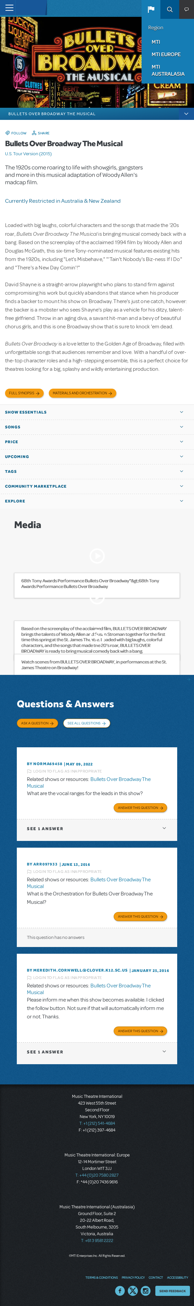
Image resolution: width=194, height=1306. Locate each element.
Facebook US (120, 1291)
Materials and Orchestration (80, 393)
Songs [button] (13, 427)
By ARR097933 (42, 864)
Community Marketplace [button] (36, 486)
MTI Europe (166, 54)
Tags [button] (11, 471)
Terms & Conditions (101, 1277)
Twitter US (133, 1291)
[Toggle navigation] (7, 7)
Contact (156, 1277)
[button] (151, 9)
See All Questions (84, 723)
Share (44, 133)
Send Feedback (172, 1291)
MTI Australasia (168, 70)
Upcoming (17, 456)
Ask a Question (34, 723)
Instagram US (146, 1291)
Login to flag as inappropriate (67, 771)
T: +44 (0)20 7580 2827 (97, 1175)
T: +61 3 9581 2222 (97, 1240)
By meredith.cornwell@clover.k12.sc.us (77, 970)
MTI (156, 41)
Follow (19, 133)
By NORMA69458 (44, 763)
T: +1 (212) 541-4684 (97, 1123)
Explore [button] (15, 501)
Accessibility (177, 1277)
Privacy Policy (133, 1277)
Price (11, 441)
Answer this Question (138, 807)
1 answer (45, 828)
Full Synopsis (21, 393)
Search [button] (169, 9)
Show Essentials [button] (26, 412)
